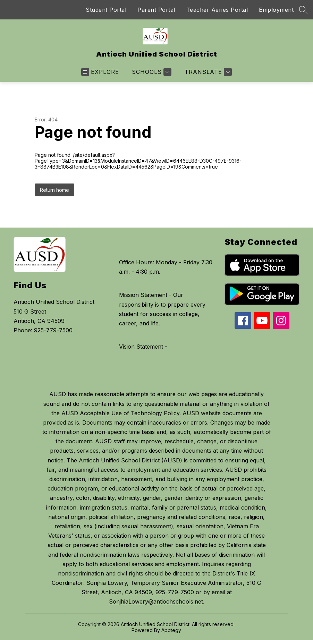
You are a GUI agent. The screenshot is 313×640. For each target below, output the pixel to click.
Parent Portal (156, 9)
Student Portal (106, 9)
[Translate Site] (207, 72)
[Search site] (303, 10)
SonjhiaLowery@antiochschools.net (156, 601)
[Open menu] (100, 72)
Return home (54, 190)
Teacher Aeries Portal (217, 9)
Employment (276, 9)
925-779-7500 (53, 330)
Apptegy (171, 630)
